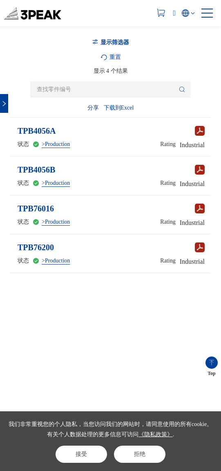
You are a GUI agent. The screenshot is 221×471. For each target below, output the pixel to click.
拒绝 (139, 454)
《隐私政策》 (155, 434)
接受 (81, 454)
